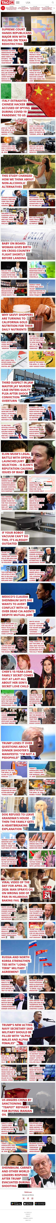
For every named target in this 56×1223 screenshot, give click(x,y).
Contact (28, 1214)
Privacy (28, 1216)
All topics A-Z (28, 1212)
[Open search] (53, 2)
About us (28, 1220)
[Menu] (17, 2)
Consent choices (28, 1218)
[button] (54, 8)
